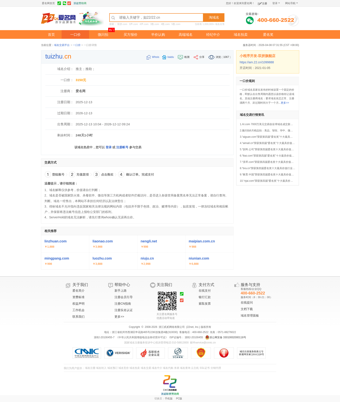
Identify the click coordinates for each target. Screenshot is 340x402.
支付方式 (206, 285)
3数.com (154, 24)
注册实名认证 (123, 310)
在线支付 (205, 290)
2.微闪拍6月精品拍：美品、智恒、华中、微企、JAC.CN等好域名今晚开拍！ (284, 130)
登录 (276, 3)
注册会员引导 (123, 297)
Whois (153, 57)
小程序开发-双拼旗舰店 (257, 56)
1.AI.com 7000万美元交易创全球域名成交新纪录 (268, 124)
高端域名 (186, 34)
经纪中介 (213, 34)
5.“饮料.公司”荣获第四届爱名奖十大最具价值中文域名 (271, 149)
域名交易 (146, 367)
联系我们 (78, 316)
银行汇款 (205, 297)
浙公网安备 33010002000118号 (225, 337)
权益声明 (78, 303)
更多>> (285, 102)
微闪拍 (103, 34)
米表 (176, 367)
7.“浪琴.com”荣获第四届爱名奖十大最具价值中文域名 (270, 161)
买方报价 (130, 34)
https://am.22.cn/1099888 (257, 62)
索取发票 (205, 303)
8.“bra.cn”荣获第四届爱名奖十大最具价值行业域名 (269, 168)
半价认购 (158, 34)
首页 (51, 34)
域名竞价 (123, 367)
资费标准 (78, 297)
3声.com (133, 24)
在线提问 (247, 302)
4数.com (165, 24)
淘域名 (214, 17)
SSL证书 (205, 367)
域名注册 (90, 367)
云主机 (195, 367)
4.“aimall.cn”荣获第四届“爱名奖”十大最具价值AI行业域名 (272, 143)
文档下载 (247, 309)
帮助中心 (122, 285)
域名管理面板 (250, 315)
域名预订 (112, 367)
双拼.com (122, 24)
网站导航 (291, 3)
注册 (262, 2)
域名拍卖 (241, 34)
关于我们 (80, 285)
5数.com (176, 24)
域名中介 (157, 367)
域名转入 (101, 367)
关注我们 (164, 285)
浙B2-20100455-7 (104, 337)
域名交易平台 (62, 45)
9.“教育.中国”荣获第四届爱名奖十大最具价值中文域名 (271, 174)
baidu (168, 57)
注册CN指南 (122, 303)
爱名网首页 (48, 3)
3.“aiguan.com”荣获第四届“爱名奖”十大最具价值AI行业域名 (274, 136)
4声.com (144, 24)
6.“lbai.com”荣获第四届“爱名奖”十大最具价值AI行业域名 (272, 155)
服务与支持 (250, 285)
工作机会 (78, 310)
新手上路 (120, 290)
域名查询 (185, 367)
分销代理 (216, 367)
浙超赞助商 (80, 3)
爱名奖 (268, 34)
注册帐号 (122, 147)
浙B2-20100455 (193, 337)
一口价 (75, 34)
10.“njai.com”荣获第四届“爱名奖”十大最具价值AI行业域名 (273, 180)
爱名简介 (78, 290)
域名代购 (168, 367)
